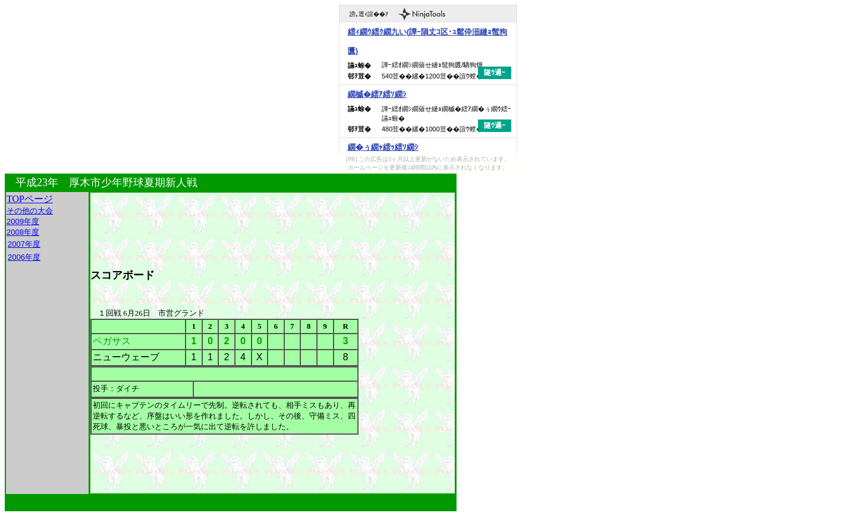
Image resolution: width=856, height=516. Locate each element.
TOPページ (30, 199)
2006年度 (24, 257)
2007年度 (24, 244)
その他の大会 (30, 210)
